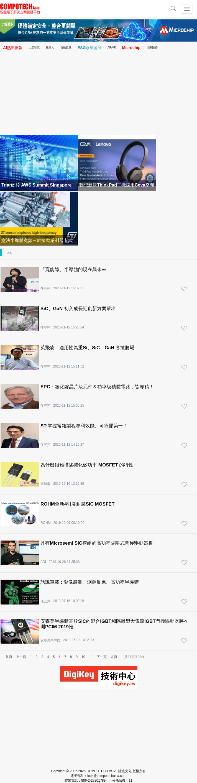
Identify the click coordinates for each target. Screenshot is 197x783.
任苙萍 (45, 288)
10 (83, 657)
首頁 (9, 657)
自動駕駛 (65, 47)
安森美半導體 (50, 640)
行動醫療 (152, 47)
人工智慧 (34, 47)
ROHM (45, 523)
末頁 (114, 657)
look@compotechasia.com (106, 776)
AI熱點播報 (12, 47)
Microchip (131, 47)
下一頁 (102, 657)
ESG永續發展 (89, 47)
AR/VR (112, 47)
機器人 (50, 47)
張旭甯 (45, 484)
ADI (43, 562)
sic (9, 252)
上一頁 (21, 657)
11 (91, 657)
